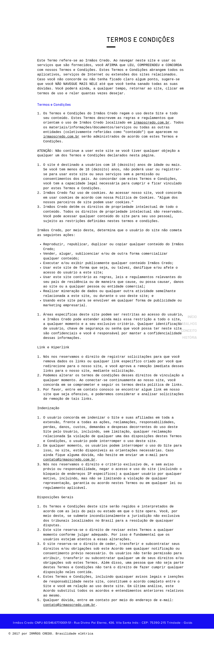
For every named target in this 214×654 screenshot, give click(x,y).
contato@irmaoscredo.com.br (69, 460)
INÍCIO (192, 316)
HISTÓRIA (189, 337)
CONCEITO (189, 330)
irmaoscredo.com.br (152, 123)
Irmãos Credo (24, 622)
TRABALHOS (188, 323)
